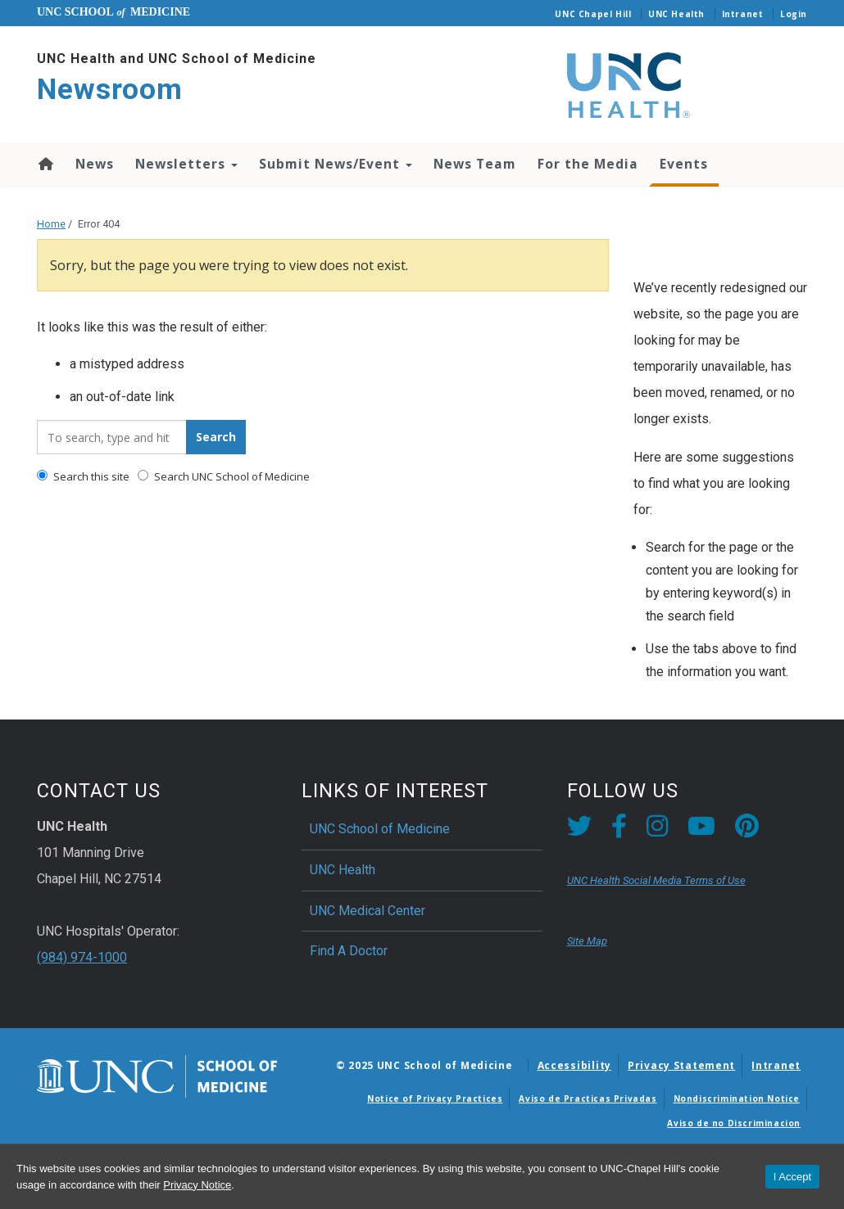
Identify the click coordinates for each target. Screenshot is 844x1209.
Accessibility (574, 1065)
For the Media (588, 164)
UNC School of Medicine (380, 829)
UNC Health (676, 14)
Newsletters (186, 164)
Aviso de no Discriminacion (734, 1123)
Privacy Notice (197, 1185)
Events (684, 164)
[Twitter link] (579, 830)
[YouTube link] (701, 830)
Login (793, 14)
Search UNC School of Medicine (224, 476)
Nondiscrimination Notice (737, 1098)
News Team (474, 164)
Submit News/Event (335, 164)
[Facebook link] (619, 830)
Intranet (743, 14)
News (94, 164)
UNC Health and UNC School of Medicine (176, 58)
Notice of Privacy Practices (434, 1098)
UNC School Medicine (113, 12)
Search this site (83, 476)
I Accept (792, 1177)
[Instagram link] (657, 830)
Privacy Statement (681, 1065)
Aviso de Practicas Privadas (587, 1098)
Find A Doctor (349, 951)
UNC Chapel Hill (593, 14)
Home (45, 163)
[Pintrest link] (747, 830)
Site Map (587, 941)
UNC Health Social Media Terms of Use (656, 880)
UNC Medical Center (367, 910)
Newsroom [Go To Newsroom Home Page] (110, 89)
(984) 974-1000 (82, 957)
